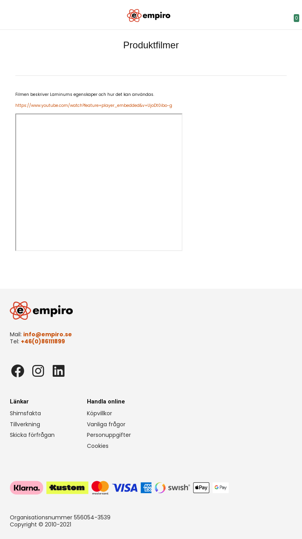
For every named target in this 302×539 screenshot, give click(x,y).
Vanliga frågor (106, 424)
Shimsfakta (25, 413)
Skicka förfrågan (32, 435)
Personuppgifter (109, 435)
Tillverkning (25, 424)
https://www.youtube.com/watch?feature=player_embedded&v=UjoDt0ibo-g (93, 105)
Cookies (98, 446)
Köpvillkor (99, 413)
